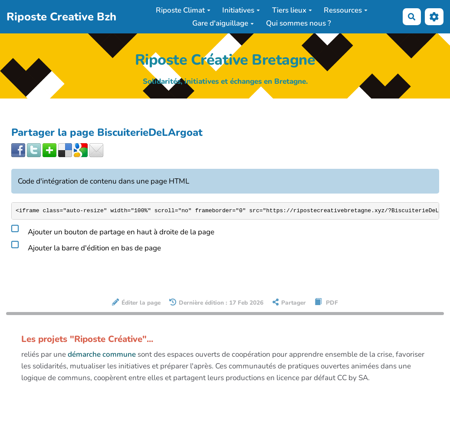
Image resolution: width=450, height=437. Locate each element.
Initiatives (241, 10)
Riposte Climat (183, 10)
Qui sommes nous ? (298, 23)
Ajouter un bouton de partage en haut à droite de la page (112, 230)
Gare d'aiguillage (223, 23)
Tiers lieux (292, 10)
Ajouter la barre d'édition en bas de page (86, 246)
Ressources (346, 10)
